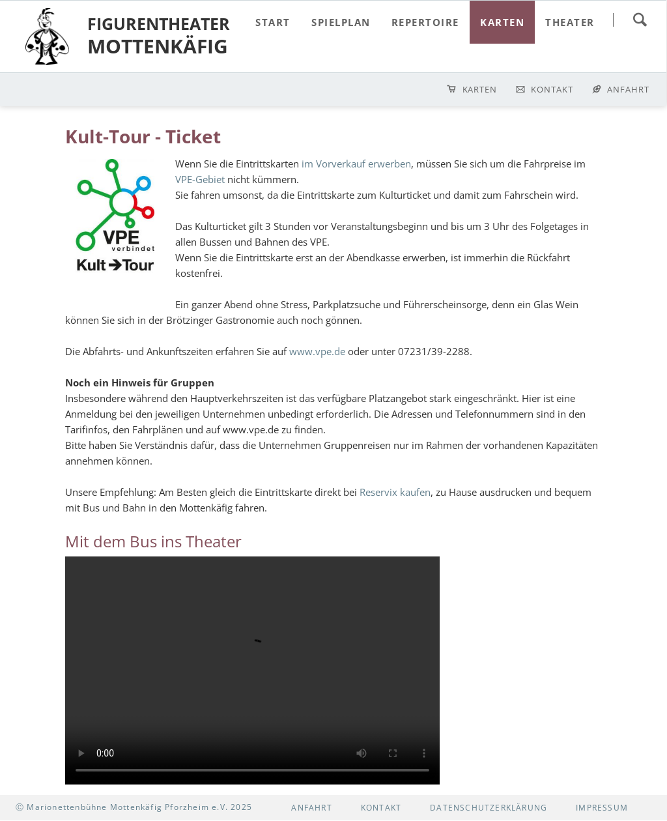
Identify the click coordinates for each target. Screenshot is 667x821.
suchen (639, 19)
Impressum (602, 807)
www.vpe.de (317, 351)
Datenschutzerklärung (488, 807)
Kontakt (552, 89)
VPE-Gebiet (200, 179)
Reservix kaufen (395, 491)
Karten (480, 89)
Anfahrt (628, 89)
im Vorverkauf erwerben (356, 163)
